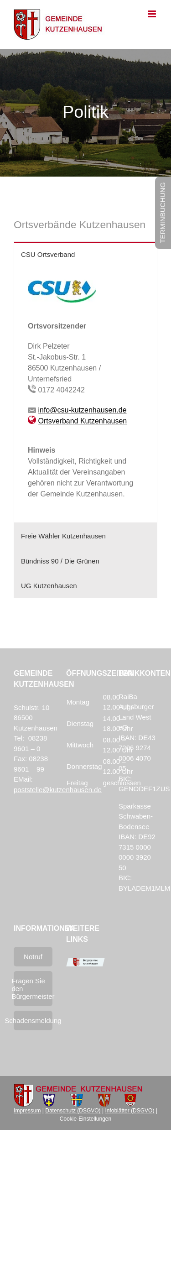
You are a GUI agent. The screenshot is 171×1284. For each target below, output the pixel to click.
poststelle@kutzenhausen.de (58, 789)
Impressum (27, 1110)
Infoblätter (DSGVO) (129, 1110)
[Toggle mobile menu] (152, 14)
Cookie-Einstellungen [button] (85, 1119)
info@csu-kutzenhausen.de (82, 410)
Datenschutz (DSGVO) (72, 1110)
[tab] (85, 254)
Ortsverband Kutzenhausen (82, 421)
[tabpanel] (85, 394)
